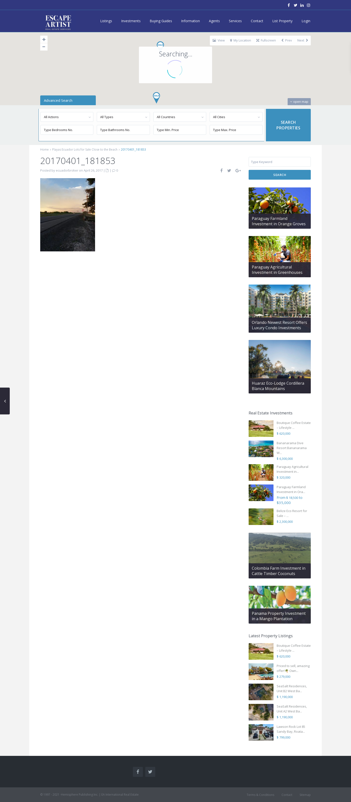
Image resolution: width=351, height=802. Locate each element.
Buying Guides (161, 21)
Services (235, 21)
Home (44, 149)
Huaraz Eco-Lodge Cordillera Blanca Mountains (278, 385)
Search (279, 175)
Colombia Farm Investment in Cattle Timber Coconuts (278, 571)
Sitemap (305, 795)
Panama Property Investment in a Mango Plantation (279, 616)
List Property (282, 21)
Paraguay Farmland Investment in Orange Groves (279, 221)
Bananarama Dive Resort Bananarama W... (292, 448)
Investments (131, 21)
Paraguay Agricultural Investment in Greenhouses (277, 269)
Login (306, 21)
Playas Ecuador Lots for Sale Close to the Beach (84, 149)
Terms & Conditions (260, 795)
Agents (214, 21)
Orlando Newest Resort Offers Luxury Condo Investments (279, 325)
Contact (257, 21)
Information (190, 21)
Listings (106, 21)
